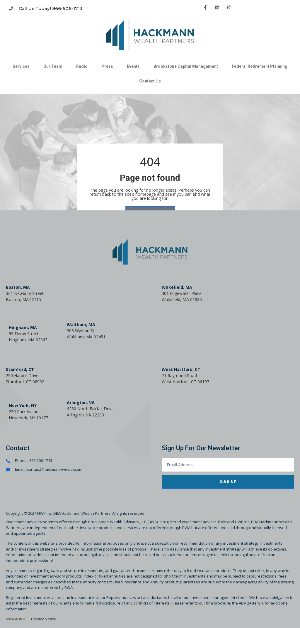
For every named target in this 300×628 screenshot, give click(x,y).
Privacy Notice (43, 619)
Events (133, 66)
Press (107, 66)
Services (21, 66)
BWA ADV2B (16, 619)
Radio (82, 66)
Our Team (52, 66)
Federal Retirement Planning (259, 66)
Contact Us (150, 81)
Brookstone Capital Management (186, 66)
